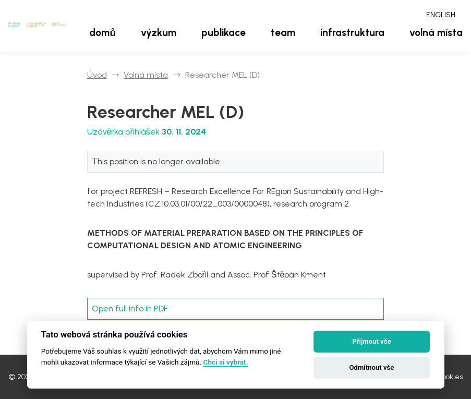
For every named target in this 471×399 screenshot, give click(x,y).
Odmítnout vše (371, 367)
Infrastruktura (352, 33)
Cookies (450, 376)
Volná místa (436, 33)
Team (283, 33)
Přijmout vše (371, 341)
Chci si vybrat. (225, 362)
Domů (102, 33)
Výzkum (158, 33)
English (440, 14)
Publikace (223, 33)
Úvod (97, 75)
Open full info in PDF (130, 308)
